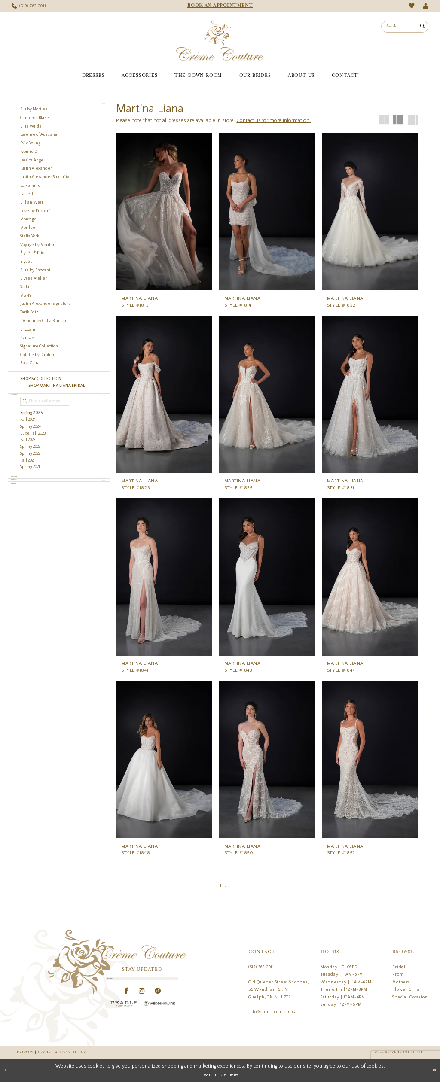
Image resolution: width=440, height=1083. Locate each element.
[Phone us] (29, 6)
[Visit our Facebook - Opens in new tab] (126, 1000)
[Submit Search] (422, 27)
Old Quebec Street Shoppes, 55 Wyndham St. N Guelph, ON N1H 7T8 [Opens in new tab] (278, 989)
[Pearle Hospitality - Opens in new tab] (124, 1012)
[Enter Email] (142, 983)
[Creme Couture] (219, 41)
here (233, 1075)
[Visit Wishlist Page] (411, 6)
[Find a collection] (45, 420)
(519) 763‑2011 (261, 967)
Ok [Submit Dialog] (429, 1071)
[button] (426, 6)
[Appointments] (220, 6)
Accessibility (70, 1053)
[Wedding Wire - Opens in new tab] (159, 1012)
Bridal (399, 967)
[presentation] (164, 211)
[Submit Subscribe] (169, 983)
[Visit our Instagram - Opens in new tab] (142, 1000)
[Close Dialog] (10, 1071)
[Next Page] (233, 885)
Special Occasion (410, 997)
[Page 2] (225, 885)
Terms (44, 1053)
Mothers (401, 982)
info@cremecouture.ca (272, 1012)
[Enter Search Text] (404, 27)
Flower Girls (405, 989)
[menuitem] (29, 6)
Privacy (25, 1053)
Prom (397, 974)
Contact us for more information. (273, 120)
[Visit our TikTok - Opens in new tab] (158, 1000)
